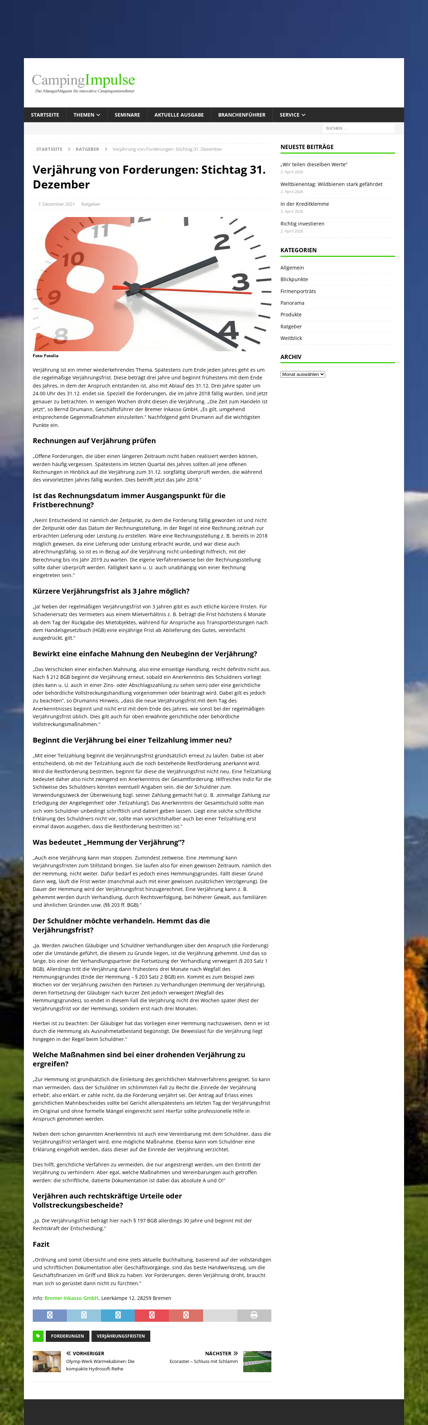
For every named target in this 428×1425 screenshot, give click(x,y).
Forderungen (67, 1336)
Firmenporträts (298, 291)
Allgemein (292, 267)
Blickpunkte (294, 279)
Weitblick (291, 338)
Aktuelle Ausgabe (179, 114)
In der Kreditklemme (305, 203)
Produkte (291, 314)
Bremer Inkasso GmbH (72, 1298)
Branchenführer (241, 114)
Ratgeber (90, 204)
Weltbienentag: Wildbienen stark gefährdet (332, 184)
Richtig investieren (303, 223)
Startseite (45, 114)
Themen (84, 114)
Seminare (127, 114)
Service (290, 114)
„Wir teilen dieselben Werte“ (314, 164)
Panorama (292, 302)
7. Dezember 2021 (56, 204)
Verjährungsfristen (121, 1336)
